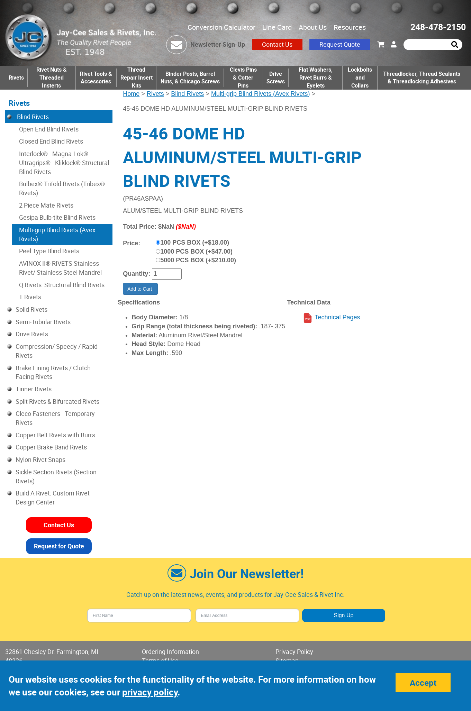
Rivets (16, 77)
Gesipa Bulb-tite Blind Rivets (57, 217)
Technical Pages (337, 317)
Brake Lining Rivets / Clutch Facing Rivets (53, 372)
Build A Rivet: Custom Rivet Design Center (53, 497)
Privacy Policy (294, 651)
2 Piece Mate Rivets (46, 205)
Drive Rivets (32, 334)
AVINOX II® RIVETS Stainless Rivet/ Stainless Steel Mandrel (60, 267)
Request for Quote (59, 546)
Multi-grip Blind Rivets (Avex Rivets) (260, 93)
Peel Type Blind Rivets (49, 251)
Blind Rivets (187, 93)
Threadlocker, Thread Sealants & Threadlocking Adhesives (421, 77)
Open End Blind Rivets (49, 129)
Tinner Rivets (34, 389)
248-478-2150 (438, 27)
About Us (313, 27)
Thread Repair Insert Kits (136, 77)
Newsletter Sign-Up (217, 44)
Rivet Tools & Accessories (96, 77)
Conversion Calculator (221, 27)
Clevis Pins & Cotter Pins (243, 77)
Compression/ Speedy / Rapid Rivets (57, 350)
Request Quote (339, 44)
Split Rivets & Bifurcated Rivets (57, 401)
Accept (423, 682)
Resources (350, 27)
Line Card (277, 27)
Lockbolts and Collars (360, 77)
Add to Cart (140, 289)
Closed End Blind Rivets (51, 141)
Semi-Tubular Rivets (43, 322)
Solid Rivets (31, 309)
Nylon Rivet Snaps (40, 459)
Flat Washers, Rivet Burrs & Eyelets (316, 77)
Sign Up (343, 615)
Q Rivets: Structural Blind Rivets (62, 285)
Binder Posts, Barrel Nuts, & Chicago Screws (190, 77)
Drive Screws (275, 77)
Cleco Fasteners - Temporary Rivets (55, 418)
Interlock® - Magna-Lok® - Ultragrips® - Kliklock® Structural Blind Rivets (64, 162)
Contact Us (277, 44)
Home (131, 93)
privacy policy (150, 692)
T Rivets (30, 297)
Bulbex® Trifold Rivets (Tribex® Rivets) (62, 188)
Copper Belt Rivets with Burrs (55, 435)
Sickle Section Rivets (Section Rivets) (56, 476)
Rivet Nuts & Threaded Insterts (51, 77)
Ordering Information (170, 651)
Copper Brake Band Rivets (51, 447)
